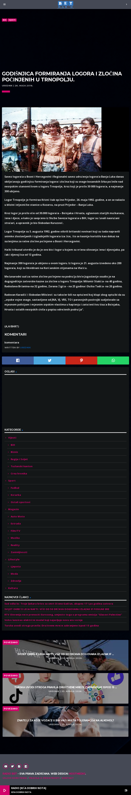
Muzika (15, 537)
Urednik (25, 347)
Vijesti (12, 20)
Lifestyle (13, 559)
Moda (14, 573)
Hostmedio (77, 773)
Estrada (16, 523)
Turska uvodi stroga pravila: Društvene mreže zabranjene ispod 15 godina (51, 625)
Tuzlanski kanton (21, 466)
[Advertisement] (65, 46)
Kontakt (68, 778)
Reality (15, 545)
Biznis (14, 451)
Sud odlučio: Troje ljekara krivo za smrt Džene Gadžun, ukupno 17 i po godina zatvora (58, 603)
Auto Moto (18, 516)
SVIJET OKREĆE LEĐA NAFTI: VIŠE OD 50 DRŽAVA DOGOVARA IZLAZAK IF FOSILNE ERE (56, 609)
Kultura (13, 588)
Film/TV (15, 530)
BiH (4, 20)
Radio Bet (10, 773)
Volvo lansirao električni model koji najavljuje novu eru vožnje (43, 620)
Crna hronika (19, 473)
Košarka (16, 494)
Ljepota (16, 566)
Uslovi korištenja (15, 778)
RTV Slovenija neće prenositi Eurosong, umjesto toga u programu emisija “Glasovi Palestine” (63, 614)
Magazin (13, 509)
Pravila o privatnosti (44, 778)
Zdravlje (16, 580)
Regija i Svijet (19, 459)
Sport (12, 480)
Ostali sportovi (20, 502)
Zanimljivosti (19, 552)
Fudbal (15, 487)
